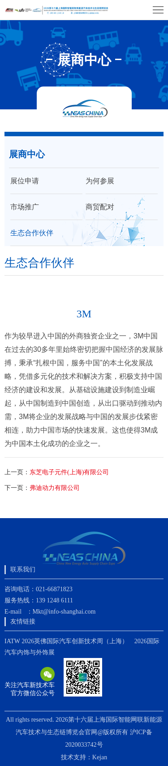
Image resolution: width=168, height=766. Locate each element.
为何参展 (100, 181)
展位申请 (24, 181)
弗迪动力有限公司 (55, 488)
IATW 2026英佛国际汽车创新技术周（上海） (66, 641)
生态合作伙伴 (31, 233)
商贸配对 (100, 207)
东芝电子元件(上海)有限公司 (69, 472)
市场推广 (24, 207)
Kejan (99, 757)
